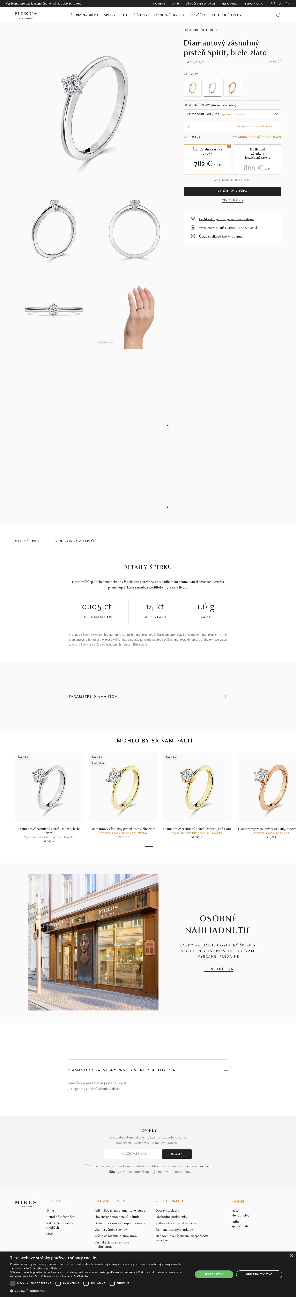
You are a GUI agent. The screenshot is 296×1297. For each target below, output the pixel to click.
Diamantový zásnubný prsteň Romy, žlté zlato (123, 829)
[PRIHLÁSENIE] (280, 3)
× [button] (291, 1255)
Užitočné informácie (200, 4)
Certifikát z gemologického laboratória (226, 219)
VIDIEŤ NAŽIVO (232, 200)
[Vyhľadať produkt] (278, 15)
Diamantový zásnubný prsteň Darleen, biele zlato (49, 831)
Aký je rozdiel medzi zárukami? (232, 180)
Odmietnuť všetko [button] (259, 1274)
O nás (176, 4)
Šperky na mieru (84, 15)
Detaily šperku (26, 541)
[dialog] (148, 1274)
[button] (99, 1291)
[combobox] (232, 114)
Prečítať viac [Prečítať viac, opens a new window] (81, 1276)
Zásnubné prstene (169, 15)
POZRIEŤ (148, 1085)
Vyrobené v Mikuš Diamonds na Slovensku (229, 228)
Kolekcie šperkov (227, 15)
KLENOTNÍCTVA (219, 969)
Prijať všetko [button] (214, 1274)
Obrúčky (198, 15)
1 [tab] (149, 846)
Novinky (159, 4)
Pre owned (229, 4)
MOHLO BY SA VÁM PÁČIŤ (76, 541)
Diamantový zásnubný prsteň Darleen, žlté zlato (197, 829)
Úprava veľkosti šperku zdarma (221, 236)
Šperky (109, 15)
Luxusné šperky (134, 15)
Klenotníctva (253, 4)
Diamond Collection (200, 30)
